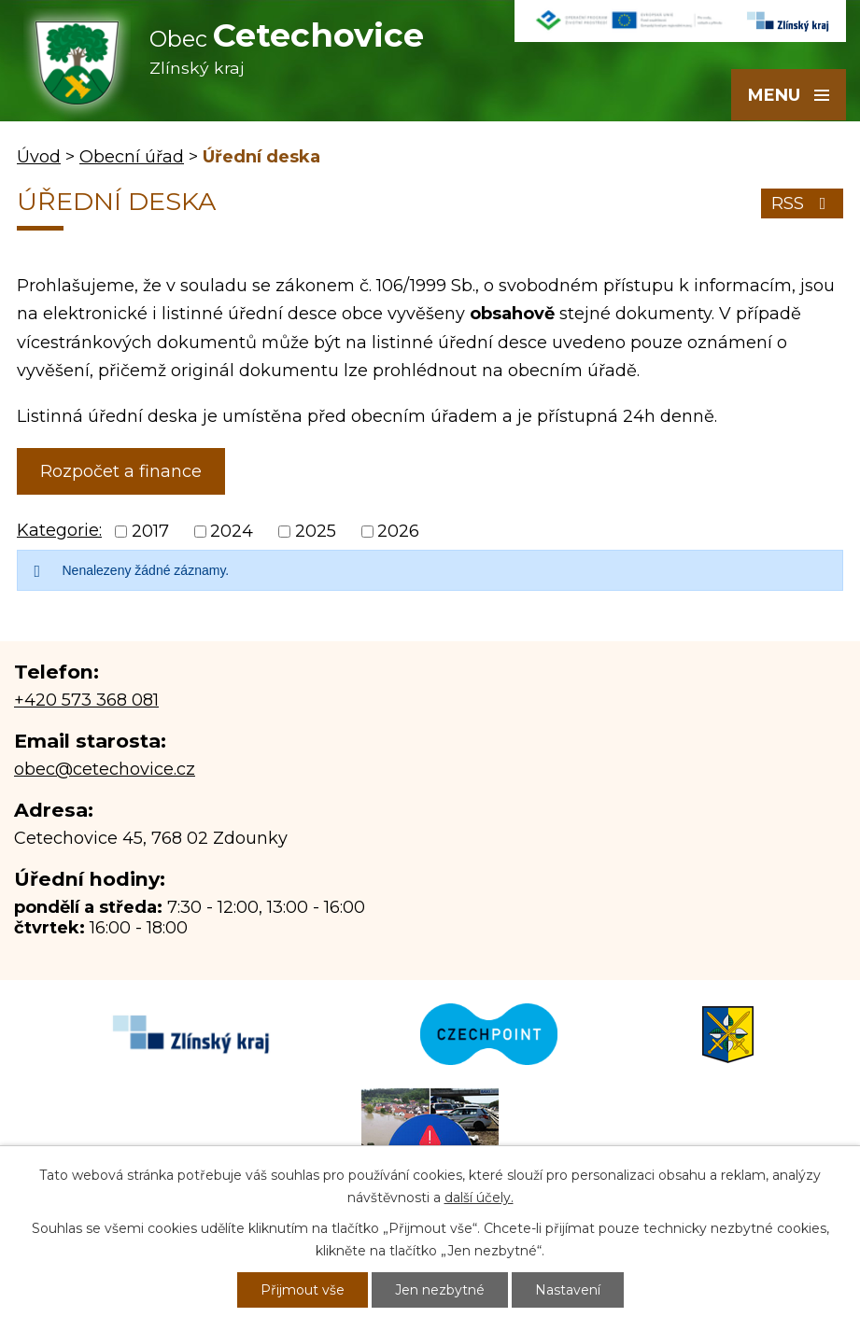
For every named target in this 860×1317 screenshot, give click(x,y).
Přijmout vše (303, 1290)
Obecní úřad (131, 157)
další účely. (479, 1197)
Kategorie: (59, 530)
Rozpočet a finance (121, 471)
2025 (315, 531)
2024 (231, 531)
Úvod (39, 157)
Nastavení (567, 1290)
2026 (398, 531)
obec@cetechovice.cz (104, 769)
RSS (802, 203)
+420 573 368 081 (86, 700)
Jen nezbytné (440, 1290)
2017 (150, 531)
